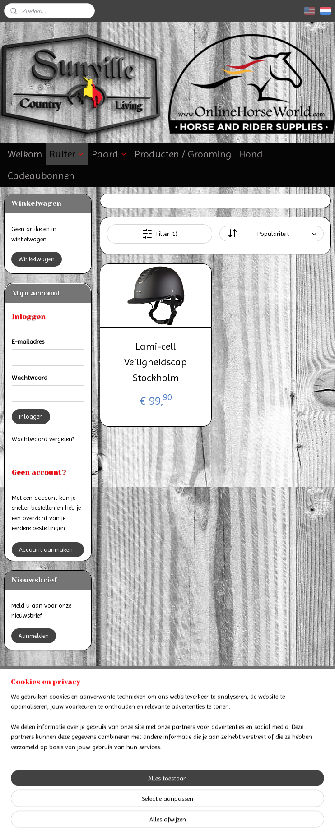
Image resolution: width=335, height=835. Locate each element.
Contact (167, 704)
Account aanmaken (46, 549)
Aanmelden (34, 635)
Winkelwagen (37, 259)
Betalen (56, 704)
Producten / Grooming (183, 154)
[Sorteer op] (272, 233)
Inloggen (31, 416)
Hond (251, 154)
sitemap (144, 818)
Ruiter (66, 154)
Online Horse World (149, 759)
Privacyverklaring (167, 724)
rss (160, 818)
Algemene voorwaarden (167, 714)
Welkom (25, 154)
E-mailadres (28, 341)
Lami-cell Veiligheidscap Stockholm (155, 362)
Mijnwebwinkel (258, 818)
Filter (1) (159, 233)
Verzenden (56, 714)
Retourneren (55, 724)
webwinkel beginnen (189, 818)
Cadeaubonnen (41, 175)
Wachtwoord (29, 377)
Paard (109, 154)
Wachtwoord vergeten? (43, 439)
